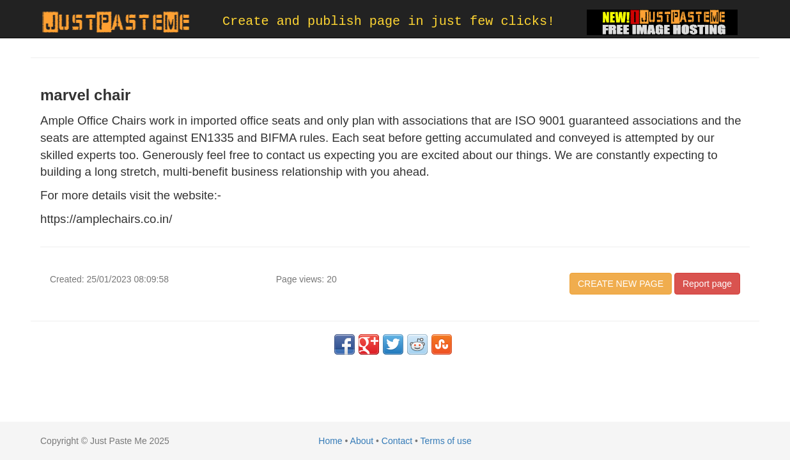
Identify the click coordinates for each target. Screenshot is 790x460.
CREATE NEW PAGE (620, 284)
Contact (397, 441)
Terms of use (446, 441)
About (362, 441)
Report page (707, 284)
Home (330, 441)
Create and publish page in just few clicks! (388, 21)
